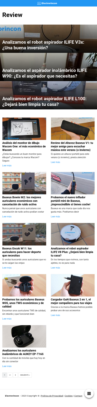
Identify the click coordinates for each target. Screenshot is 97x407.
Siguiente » (25, 375)
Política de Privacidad (52, 396)
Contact (78, 396)
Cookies (69, 396)
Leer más (6, 165)
